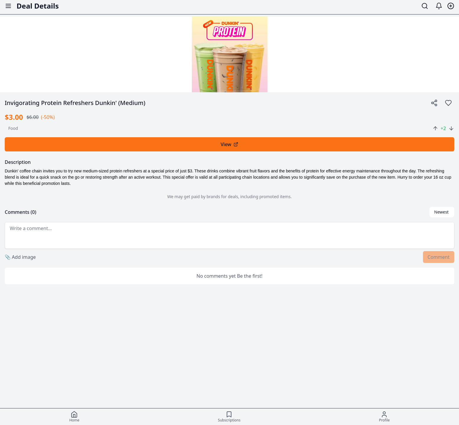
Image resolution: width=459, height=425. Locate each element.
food (13, 128)
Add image (20, 257)
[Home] (74, 417)
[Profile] (384, 417)
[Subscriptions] (229, 417)
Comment (439, 257)
